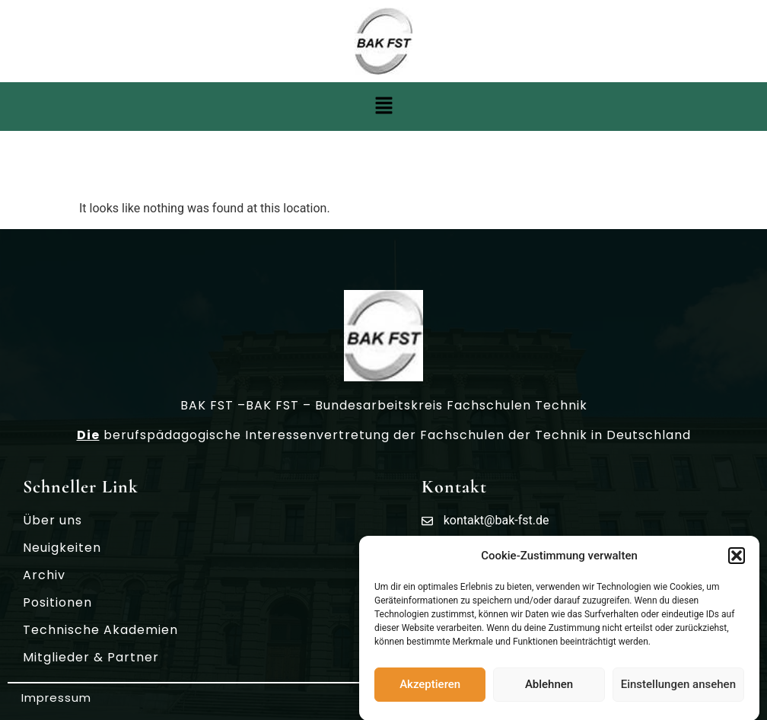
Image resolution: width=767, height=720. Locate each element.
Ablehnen (549, 686)
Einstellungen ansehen (678, 686)
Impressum (56, 698)
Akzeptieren (429, 686)
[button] (736, 557)
